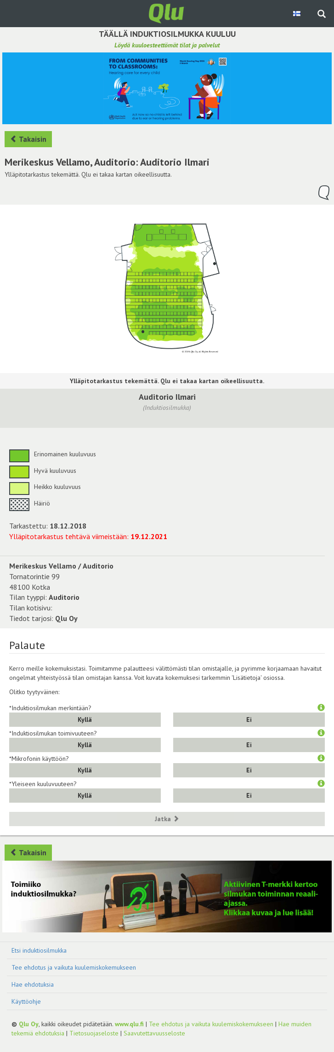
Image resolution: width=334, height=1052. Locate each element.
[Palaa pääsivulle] (167, 12)
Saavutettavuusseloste (154, 1033)
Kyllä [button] (85, 719)
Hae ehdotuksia (32, 984)
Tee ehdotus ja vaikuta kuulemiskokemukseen (73, 967)
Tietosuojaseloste (94, 1033)
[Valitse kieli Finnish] (297, 13)
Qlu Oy (29, 1024)
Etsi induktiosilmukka (39, 950)
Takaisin (28, 139)
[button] (321, 708)
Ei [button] (249, 719)
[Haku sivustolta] (321, 14)
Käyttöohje (26, 1001)
